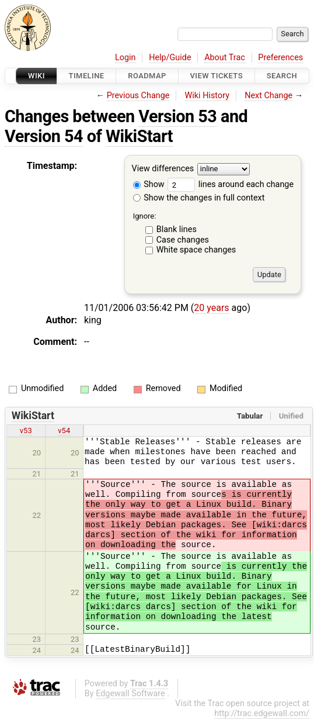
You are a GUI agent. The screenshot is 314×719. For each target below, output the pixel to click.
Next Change (268, 96)
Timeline (86, 75)
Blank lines (176, 229)
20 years (211, 307)
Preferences (280, 58)
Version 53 (177, 116)
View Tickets (216, 75)
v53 (26, 430)
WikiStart (139, 136)
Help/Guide (170, 58)
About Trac (224, 58)
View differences (163, 169)
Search (282, 75)
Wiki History (207, 96)
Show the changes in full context (199, 198)
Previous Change (138, 96)
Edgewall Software (130, 694)
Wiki (36, 75)
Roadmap (147, 75)
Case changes (182, 240)
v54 (64, 430)
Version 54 (44, 136)
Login (125, 58)
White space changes (196, 250)
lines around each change (231, 184)
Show (149, 184)
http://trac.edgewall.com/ (261, 713)
